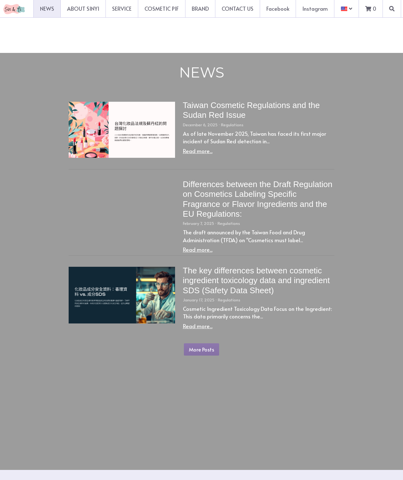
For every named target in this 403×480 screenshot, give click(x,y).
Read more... (198, 151)
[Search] (392, 8)
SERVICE (122, 8)
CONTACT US (237, 8)
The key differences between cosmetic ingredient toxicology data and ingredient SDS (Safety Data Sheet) (256, 280)
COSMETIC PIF (162, 8)
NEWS (47, 8)
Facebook (277, 8)
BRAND (200, 8)
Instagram (315, 8)
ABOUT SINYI (83, 8)
